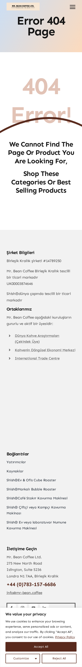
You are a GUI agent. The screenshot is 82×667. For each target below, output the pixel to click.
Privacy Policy (65, 637)
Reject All (59, 658)
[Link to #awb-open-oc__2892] (72, 7)
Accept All (41, 647)
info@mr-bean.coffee (24, 592)
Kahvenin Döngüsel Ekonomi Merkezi (45, 350)
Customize (21, 658)
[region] (41, 637)
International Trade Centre (37, 358)
